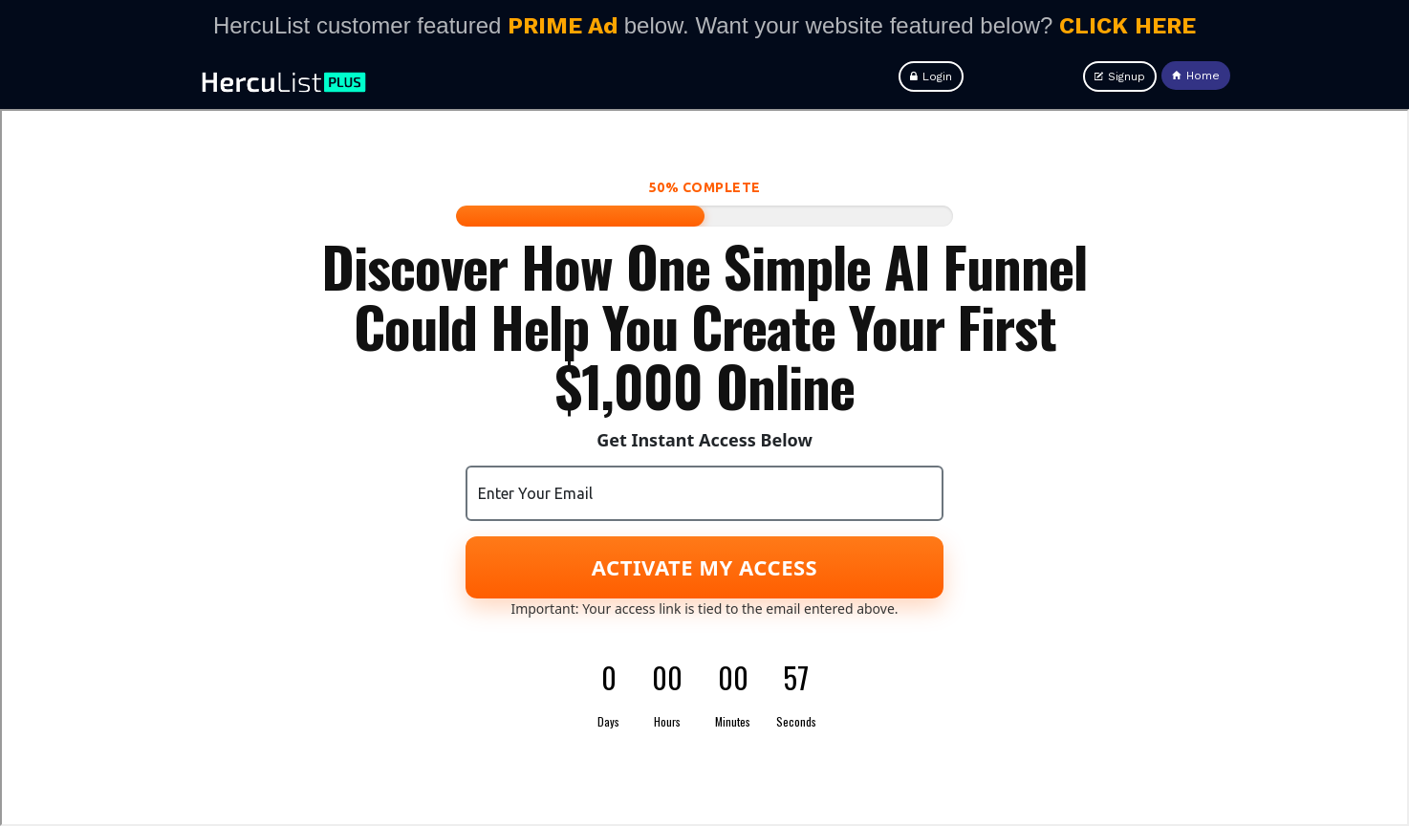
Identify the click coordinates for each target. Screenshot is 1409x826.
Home (1196, 75)
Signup (1120, 76)
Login (931, 76)
